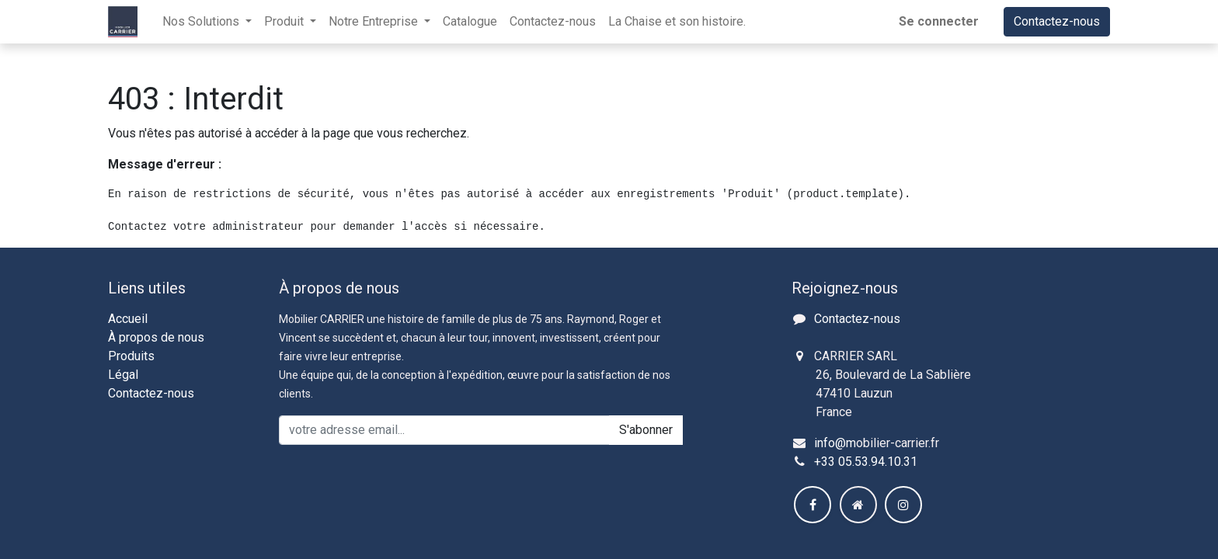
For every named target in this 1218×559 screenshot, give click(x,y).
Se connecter (939, 21)
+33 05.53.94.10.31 (865, 461)
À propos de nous (156, 337)
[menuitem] (470, 21)
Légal (123, 374)
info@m (835, 443)
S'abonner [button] (646, 429)
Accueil (128, 318)
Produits (131, 356)
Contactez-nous (1057, 21)
